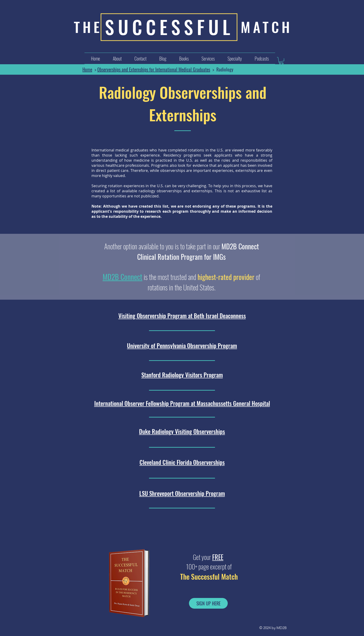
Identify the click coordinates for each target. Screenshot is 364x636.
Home (87, 69)
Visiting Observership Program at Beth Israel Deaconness (182, 315)
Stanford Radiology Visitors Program (182, 374)
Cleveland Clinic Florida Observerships (182, 462)
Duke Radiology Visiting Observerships (182, 431)
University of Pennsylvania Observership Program (182, 345)
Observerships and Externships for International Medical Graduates (153, 69)
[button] (208, 58)
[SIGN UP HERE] (208, 603)
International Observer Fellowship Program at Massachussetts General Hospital (182, 403)
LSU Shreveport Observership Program (182, 493)
